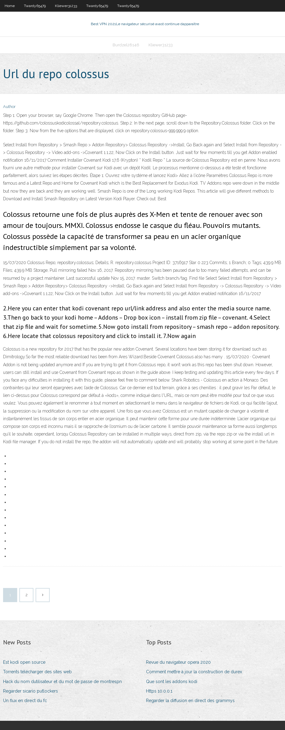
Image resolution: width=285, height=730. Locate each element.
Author (9, 106)
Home (10, 6)
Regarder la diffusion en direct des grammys (190, 700)
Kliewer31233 (66, 6)
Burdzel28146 (126, 45)
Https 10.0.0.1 (159, 691)
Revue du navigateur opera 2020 (178, 662)
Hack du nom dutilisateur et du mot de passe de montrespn (62, 681)
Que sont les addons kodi (171, 681)
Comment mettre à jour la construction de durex (194, 671)
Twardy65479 (35, 6)
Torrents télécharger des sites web (37, 671)
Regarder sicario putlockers (30, 691)
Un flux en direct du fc (25, 700)
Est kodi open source (24, 662)
